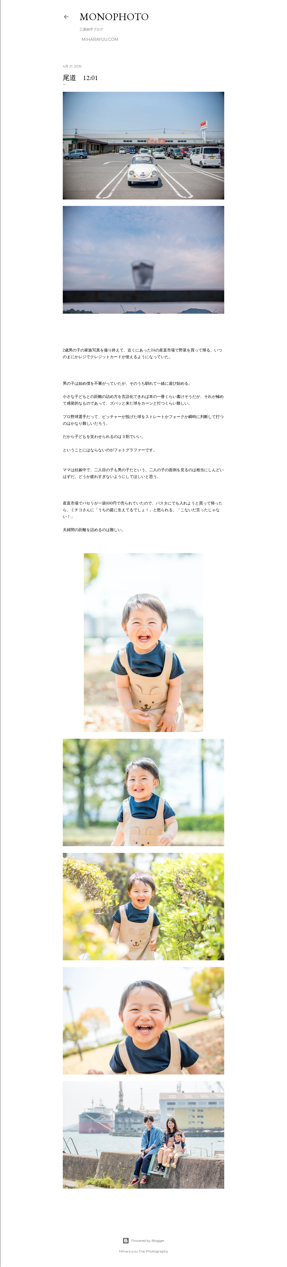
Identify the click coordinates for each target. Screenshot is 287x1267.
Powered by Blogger (143, 1240)
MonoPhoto (114, 16)
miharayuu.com (100, 39)
